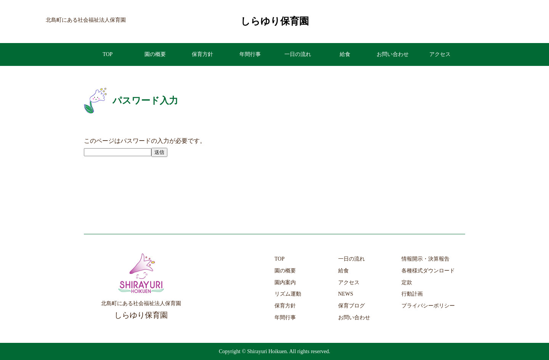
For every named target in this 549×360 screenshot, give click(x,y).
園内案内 (285, 282)
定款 (406, 282)
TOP (107, 54)
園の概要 (155, 54)
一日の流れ (297, 54)
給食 (345, 54)
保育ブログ (351, 306)
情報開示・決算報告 (425, 259)
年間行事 (250, 54)
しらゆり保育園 (275, 21)
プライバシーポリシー (428, 306)
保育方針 (202, 54)
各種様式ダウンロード (428, 271)
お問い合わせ (393, 54)
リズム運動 (287, 294)
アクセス (440, 54)
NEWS (345, 294)
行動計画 (412, 294)
